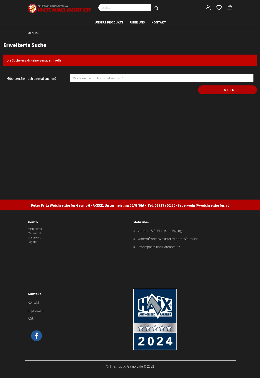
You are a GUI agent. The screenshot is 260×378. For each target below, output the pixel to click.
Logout (32, 242)
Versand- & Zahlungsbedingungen (161, 230)
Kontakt (158, 22)
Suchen (228, 90)
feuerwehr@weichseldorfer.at (203, 205)
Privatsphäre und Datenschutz (159, 247)
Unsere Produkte (109, 22)
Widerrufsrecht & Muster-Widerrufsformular (168, 238)
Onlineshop (114, 366)
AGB (31, 318)
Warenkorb (34, 237)
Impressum (36, 310)
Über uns (137, 22)
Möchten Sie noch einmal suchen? (32, 78)
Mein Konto (35, 229)
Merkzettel (34, 233)
